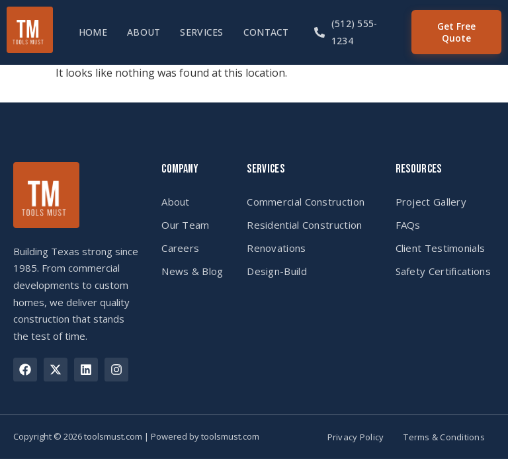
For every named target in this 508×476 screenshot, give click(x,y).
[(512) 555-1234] (319, 32)
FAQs (408, 224)
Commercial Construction (305, 201)
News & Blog (192, 271)
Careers (180, 248)
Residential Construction (304, 224)
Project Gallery (431, 201)
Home (93, 32)
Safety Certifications (443, 271)
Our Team (185, 224)
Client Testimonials (441, 248)
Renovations (276, 248)
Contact (266, 32)
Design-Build (277, 271)
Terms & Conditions (444, 437)
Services (201, 32)
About (143, 32)
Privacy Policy (355, 437)
